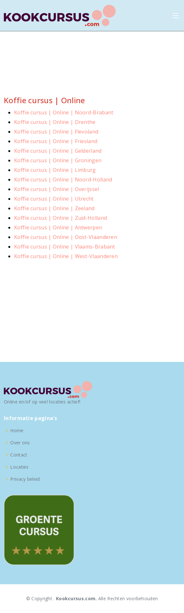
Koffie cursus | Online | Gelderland (58, 150)
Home (16, 430)
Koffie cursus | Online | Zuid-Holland (60, 217)
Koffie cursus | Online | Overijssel (56, 189)
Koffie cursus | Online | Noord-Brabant (63, 112)
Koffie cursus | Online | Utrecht (54, 198)
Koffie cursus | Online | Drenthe (55, 122)
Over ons (20, 443)
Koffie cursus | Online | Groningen (57, 160)
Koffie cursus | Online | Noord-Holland (63, 179)
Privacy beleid (25, 479)
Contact (18, 455)
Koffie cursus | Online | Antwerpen (58, 227)
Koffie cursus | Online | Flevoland (56, 131)
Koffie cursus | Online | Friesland (55, 141)
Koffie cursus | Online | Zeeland (54, 208)
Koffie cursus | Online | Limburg (55, 169)
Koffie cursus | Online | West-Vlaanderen (66, 256)
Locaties (19, 467)
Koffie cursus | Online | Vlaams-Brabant (64, 246)
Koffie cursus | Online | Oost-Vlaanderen (65, 237)
